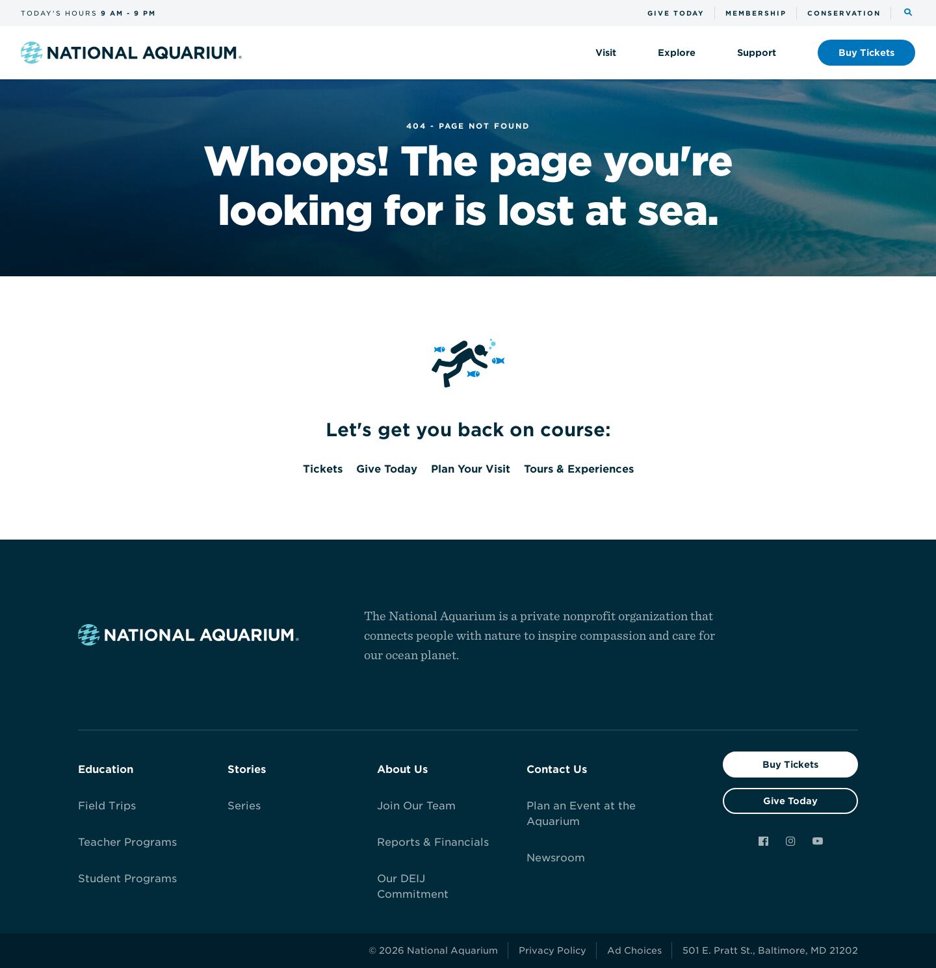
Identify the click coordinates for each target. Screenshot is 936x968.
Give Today (790, 801)
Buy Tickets (790, 764)
